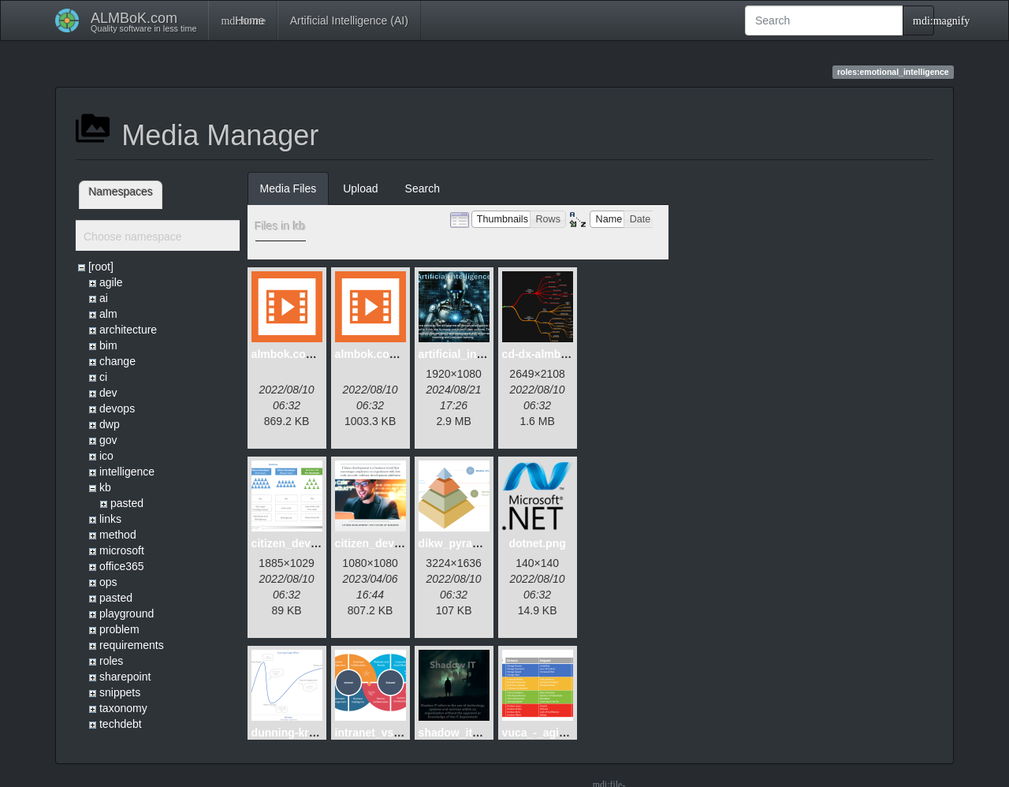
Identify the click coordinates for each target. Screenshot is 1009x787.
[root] (101, 266)
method (117, 534)
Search (422, 188)
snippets (119, 692)
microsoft (121, 550)
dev (108, 392)
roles (111, 661)
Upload (360, 188)
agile (111, 282)
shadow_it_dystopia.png (483, 732)
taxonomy (123, 708)
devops (117, 408)
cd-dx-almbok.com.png (562, 354)
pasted (126, 503)
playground (126, 613)
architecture (128, 329)
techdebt (120, 724)
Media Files (288, 188)
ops (108, 582)
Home (242, 20)
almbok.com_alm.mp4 (309, 354)
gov (108, 440)
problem (119, 629)
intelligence (127, 471)
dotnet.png (536, 543)
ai (103, 298)
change (117, 361)
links (110, 519)
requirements (131, 645)
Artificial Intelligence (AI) (349, 20)
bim (108, 345)
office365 (121, 566)
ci (103, 377)
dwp (109, 424)
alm (108, 314)
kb (105, 487)
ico (106, 455)
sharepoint (125, 676)
